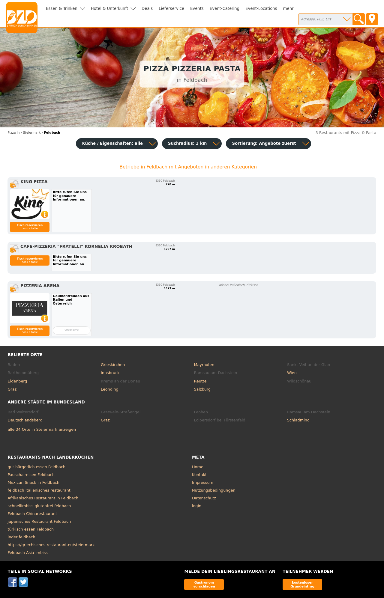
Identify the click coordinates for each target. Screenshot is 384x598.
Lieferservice (171, 8)
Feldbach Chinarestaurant (32, 513)
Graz (12, 389)
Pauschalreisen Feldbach (31, 474)
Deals (147, 8)
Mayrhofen (204, 364)
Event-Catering (224, 8)
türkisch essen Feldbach (31, 529)
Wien (292, 372)
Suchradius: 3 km (187, 143)
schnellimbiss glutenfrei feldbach (39, 506)
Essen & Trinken (61, 8)
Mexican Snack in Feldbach (33, 482)
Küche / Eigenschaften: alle (112, 143)
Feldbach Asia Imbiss (28, 552)
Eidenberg (17, 381)
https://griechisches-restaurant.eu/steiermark (51, 545)
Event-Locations (261, 8)
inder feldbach (21, 537)
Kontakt (199, 474)
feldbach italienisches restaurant (39, 490)
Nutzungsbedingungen (214, 490)
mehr (288, 8)
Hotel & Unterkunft (109, 8)
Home (197, 467)
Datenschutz (204, 498)
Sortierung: (264, 143)
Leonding (109, 389)
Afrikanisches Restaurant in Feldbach (43, 498)
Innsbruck (110, 372)
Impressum (202, 482)
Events (197, 8)
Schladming (298, 420)
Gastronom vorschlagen (204, 584)
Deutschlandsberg (25, 420)
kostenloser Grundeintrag (302, 584)
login (196, 506)
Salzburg (202, 389)
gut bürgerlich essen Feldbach (37, 467)
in (14, 133)
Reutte (200, 381)
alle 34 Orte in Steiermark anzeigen (42, 429)
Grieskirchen (113, 364)
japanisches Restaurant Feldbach (39, 521)
